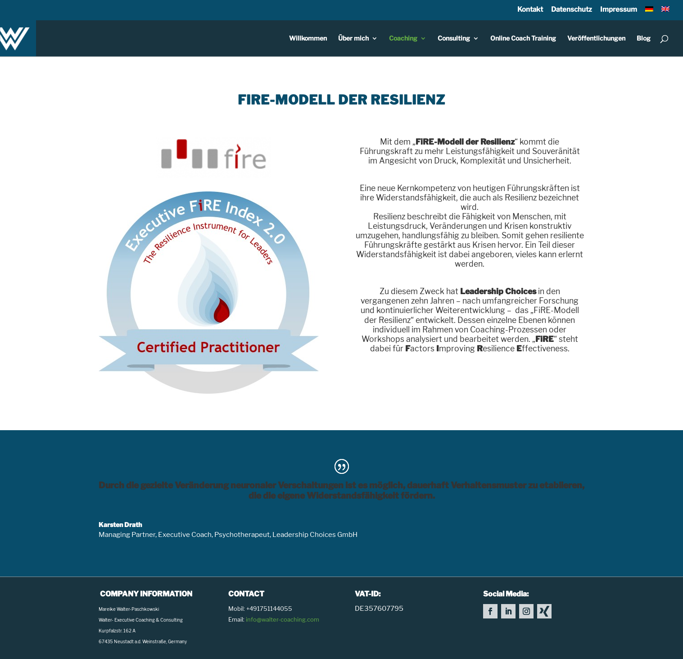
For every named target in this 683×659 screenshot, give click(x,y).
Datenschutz (571, 9)
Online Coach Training (523, 38)
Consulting (454, 38)
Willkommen (308, 38)
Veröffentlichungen (596, 38)
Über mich (353, 38)
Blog (644, 38)
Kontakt (530, 9)
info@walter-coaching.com (282, 619)
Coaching (403, 38)
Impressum (618, 9)
